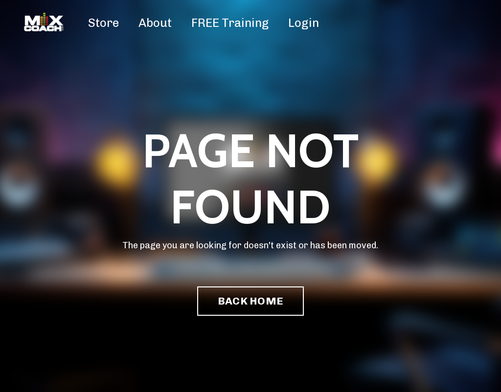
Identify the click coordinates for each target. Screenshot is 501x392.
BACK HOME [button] (250, 301)
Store (103, 23)
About (155, 23)
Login (303, 23)
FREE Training (230, 23)
